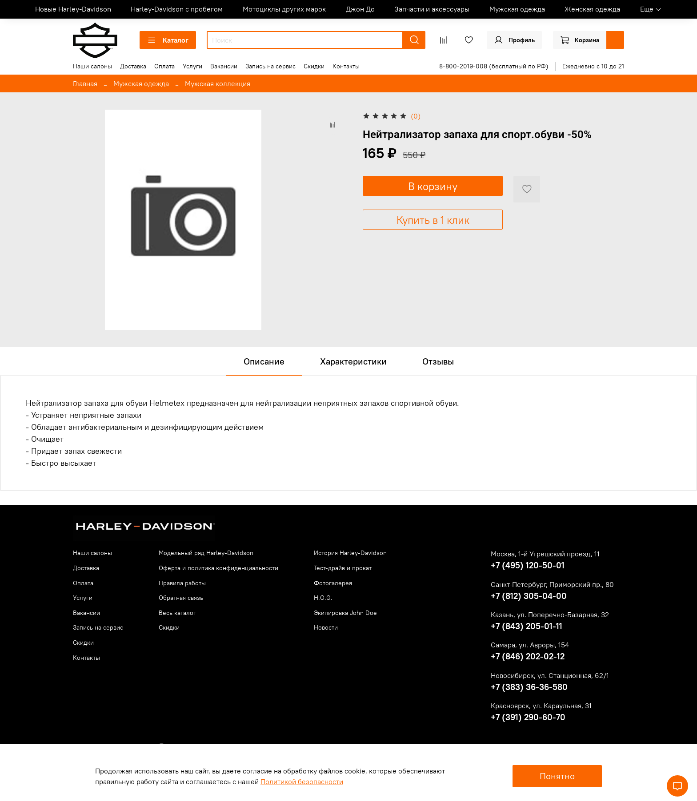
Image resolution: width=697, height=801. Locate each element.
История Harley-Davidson (350, 553)
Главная (85, 83)
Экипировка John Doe (345, 613)
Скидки (314, 66)
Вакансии (223, 66)
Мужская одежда (517, 8)
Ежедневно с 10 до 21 (593, 66)
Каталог (167, 40)
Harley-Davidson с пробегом (177, 8)
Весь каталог (177, 613)
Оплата (164, 66)
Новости (326, 627)
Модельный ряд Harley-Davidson (206, 553)
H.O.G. (323, 598)
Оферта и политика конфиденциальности (218, 568)
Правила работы (182, 583)
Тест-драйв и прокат (343, 568)
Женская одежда (592, 8)
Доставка (133, 66)
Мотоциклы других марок (284, 8)
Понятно (557, 775)
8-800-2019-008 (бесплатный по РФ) (494, 66)
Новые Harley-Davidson (73, 8)
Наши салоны (92, 66)
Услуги (192, 66)
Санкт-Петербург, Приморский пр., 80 (552, 584)
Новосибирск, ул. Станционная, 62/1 (550, 675)
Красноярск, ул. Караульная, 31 (541, 705)
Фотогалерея (333, 583)
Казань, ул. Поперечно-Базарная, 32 (550, 614)
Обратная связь (181, 598)
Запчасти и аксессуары (431, 8)
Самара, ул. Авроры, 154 (530, 644)
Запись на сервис (270, 66)
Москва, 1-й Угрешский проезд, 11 (545, 553)
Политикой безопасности (301, 781)
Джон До (360, 8)
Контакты (346, 66)
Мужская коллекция (217, 83)
